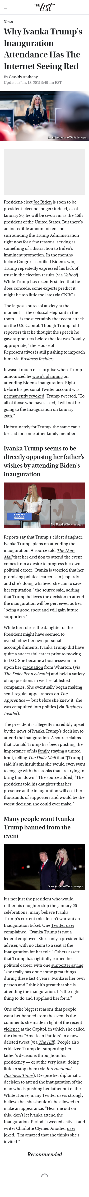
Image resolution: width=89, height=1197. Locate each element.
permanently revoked (24, 396)
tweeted (54, 1121)
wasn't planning (47, 376)
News (8, 22)
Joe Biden (42, 202)
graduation (32, 667)
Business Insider (36, 358)
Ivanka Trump (17, 543)
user (71, 1128)
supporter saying (67, 965)
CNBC (67, 295)
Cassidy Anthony (23, 77)
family (44, 751)
